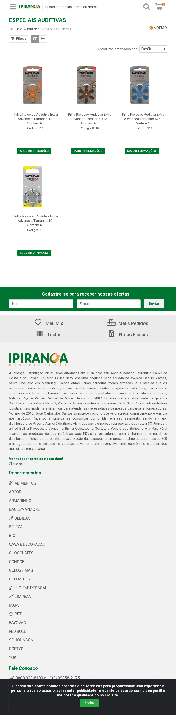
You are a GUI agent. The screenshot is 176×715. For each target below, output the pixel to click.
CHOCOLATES (21, 553)
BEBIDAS (19, 518)
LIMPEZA (20, 596)
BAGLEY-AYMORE (24, 509)
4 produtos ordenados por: (117, 49)
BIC (12, 535)
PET (15, 614)
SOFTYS (16, 648)
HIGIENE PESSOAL (28, 588)
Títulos (48, 334)
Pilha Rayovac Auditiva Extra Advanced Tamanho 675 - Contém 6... (143, 119)
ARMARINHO (20, 500)
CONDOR (17, 561)
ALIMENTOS (22, 483)
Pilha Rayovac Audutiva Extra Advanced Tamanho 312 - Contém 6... (89, 119)
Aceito (89, 703)
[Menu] (13, 7)
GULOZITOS (19, 579)
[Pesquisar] (147, 7)
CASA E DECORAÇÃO (27, 544)
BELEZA (16, 527)
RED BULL (17, 631)
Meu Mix (48, 323)
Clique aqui (17, 464)
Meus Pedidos (127, 323)
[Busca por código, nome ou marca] (91, 7)
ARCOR (15, 492)
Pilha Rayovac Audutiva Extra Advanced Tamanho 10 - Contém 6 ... (36, 220)
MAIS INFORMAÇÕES (34, 151)
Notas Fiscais (127, 334)
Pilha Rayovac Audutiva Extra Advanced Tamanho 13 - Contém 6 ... (36, 119)
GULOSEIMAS (21, 570)
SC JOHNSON (21, 640)
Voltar (158, 28)
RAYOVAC (17, 622)
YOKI (13, 657)
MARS (14, 605)
